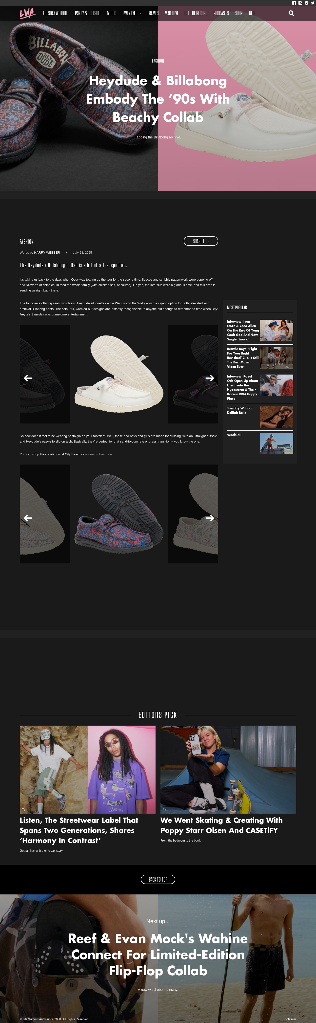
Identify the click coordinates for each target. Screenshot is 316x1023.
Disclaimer (289, 1019)
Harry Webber (47, 252)
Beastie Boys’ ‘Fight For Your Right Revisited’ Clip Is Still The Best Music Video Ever (243, 358)
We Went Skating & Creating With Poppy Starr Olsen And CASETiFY (221, 826)
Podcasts (221, 14)
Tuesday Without (55, 14)
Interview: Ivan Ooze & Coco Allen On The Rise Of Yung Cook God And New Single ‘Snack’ (243, 330)
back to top (158, 880)
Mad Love (171, 14)
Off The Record (196, 14)
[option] (119, 374)
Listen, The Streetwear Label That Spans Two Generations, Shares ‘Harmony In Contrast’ (79, 831)
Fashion (27, 242)
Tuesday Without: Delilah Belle (240, 411)
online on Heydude (98, 454)
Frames (153, 14)
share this (201, 242)
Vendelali (234, 435)
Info (251, 14)
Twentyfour (131, 14)
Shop (238, 14)
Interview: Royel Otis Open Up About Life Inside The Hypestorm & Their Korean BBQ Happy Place (242, 387)
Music (111, 14)
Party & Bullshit (88, 14)
